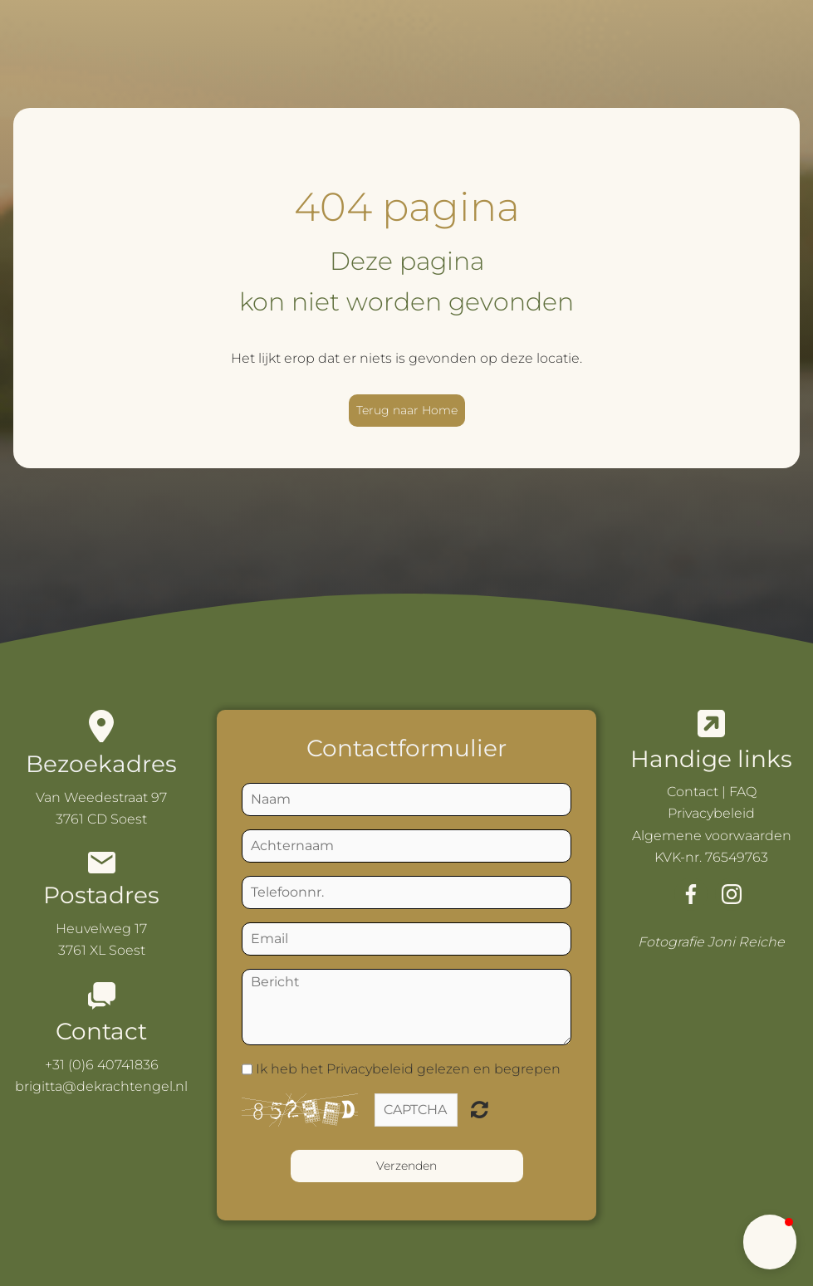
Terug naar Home (407, 410)
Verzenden (406, 1165)
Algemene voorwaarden (711, 835)
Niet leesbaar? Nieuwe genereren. (479, 1109)
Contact (692, 791)
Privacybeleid (711, 813)
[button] (769, 1242)
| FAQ (737, 791)
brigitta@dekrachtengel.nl (101, 1086)
